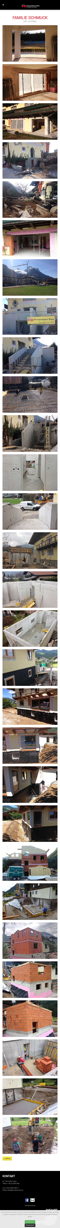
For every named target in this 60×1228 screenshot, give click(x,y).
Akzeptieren (30, 1222)
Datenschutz (30, 1225)
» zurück (7, 1158)
